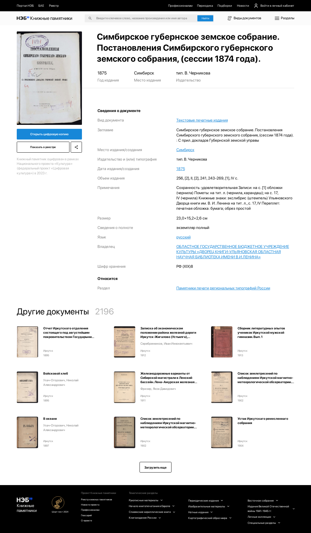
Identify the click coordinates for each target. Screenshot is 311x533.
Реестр (54, 5)
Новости (243, 5)
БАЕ (41, 5)
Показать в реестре (42, 149)
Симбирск (185, 149)
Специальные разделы (264, 522)
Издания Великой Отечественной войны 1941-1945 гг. (271, 509)
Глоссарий (89, 517)
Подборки (224, 5)
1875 (180, 168)
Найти (205, 18)
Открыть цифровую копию (49, 135)
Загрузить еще (155, 467)
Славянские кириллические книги (153, 514)
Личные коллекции (262, 516)
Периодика (205, 5)
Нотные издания (201, 512)
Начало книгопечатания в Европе (153, 506)
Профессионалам (180, 5)
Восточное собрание (263, 500)
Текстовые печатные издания (202, 120)
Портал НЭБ (25, 5)
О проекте (89, 523)
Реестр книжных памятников (100, 499)
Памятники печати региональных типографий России (223, 288)
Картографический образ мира (210, 518)
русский (183, 237)
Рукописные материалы (147, 500)
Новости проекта (93, 505)
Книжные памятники (28, 507)
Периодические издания (206, 500)
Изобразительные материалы (209, 506)
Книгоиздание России (146, 522)
